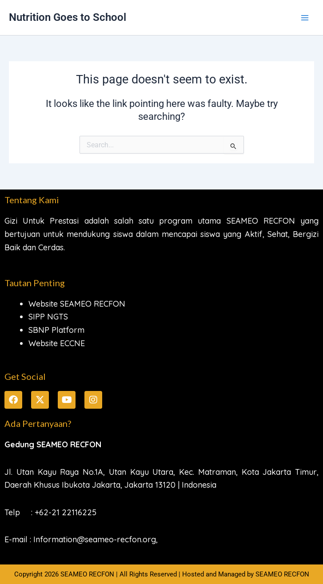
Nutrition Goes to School (67, 17)
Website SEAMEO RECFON (76, 304)
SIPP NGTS (48, 317)
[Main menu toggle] (304, 17)
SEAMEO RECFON (282, 574)
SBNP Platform (56, 330)
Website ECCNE (56, 343)
